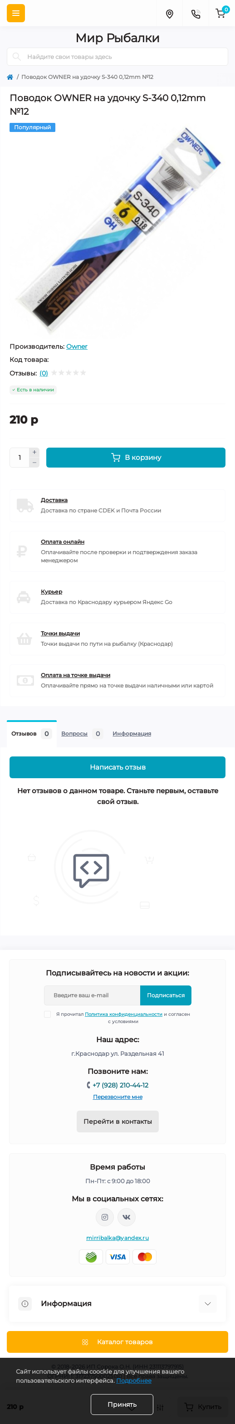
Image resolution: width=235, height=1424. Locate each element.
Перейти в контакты (117, 1121)
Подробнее (134, 1380)
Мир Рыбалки (117, 38)
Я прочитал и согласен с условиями (123, 1017)
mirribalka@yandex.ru (117, 1237)
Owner (77, 346)
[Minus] (34, 463)
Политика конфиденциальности (123, 1014)
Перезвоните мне (117, 1096)
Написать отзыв (118, 767)
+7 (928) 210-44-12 (120, 1085)
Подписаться (166, 995)
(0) (43, 373)
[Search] (17, 57)
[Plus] (34, 453)
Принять (122, 1404)
